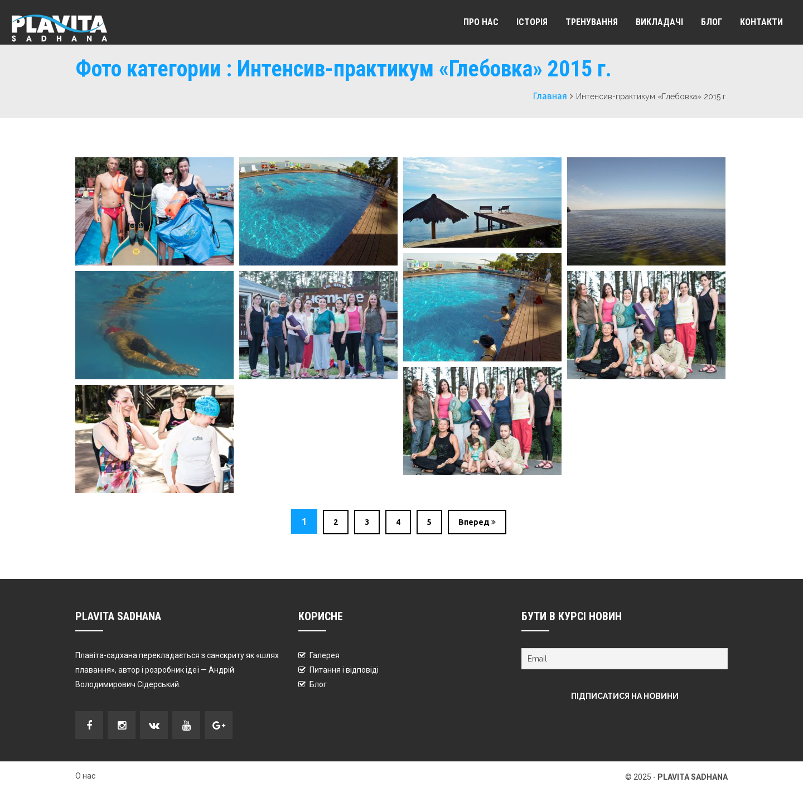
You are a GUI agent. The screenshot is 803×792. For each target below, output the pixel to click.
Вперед (477, 522)
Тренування (591, 22)
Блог (711, 22)
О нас (85, 775)
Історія (532, 22)
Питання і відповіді (344, 669)
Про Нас (481, 22)
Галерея (324, 655)
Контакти (761, 22)
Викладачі (659, 22)
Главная (550, 96)
